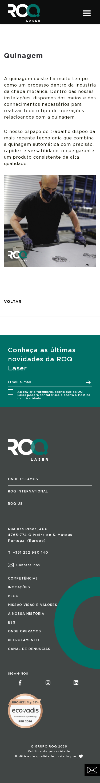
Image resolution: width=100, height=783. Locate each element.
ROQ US (15, 503)
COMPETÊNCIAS (23, 578)
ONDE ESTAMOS (23, 479)
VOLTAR (13, 302)
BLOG (13, 596)
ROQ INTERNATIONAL (28, 491)
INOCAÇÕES (19, 587)
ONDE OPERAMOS (24, 631)
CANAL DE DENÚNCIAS (29, 649)
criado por (70, 756)
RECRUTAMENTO (23, 640)
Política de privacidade (49, 751)
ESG (11, 622)
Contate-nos (24, 565)
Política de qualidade (34, 756)
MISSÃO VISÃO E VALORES (32, 604)
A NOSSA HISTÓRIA (26, 613)
